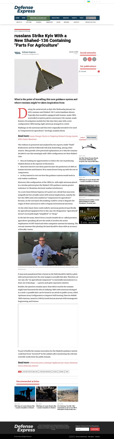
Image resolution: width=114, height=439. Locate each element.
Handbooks (49, 22)
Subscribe (95, 429)
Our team (28, 22)
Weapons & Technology (24, 31)
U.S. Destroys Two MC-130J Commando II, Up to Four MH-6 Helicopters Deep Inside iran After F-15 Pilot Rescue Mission (67, 409)
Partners (66, 22)
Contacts (76, 22)
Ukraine (57, 371)
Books (58, 22)
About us (19, 22)
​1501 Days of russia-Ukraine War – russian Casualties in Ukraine (24, 407)
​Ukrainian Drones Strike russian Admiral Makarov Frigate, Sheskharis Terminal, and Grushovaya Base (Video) (89, 203)
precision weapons (43, 371)
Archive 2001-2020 (90, 22)
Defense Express (29, 52)
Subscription (91, 436)
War (61, 371)
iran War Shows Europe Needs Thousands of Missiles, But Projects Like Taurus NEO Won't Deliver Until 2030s (88, 161)
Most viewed (91, 137)
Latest (82, 137)
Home (15, 31)
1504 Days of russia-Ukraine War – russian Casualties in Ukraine (45, 407)
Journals (38, 22)
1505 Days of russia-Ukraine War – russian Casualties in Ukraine (88, 181)
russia (52, 371)
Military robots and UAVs (29, 371)
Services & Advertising (81, 436)
